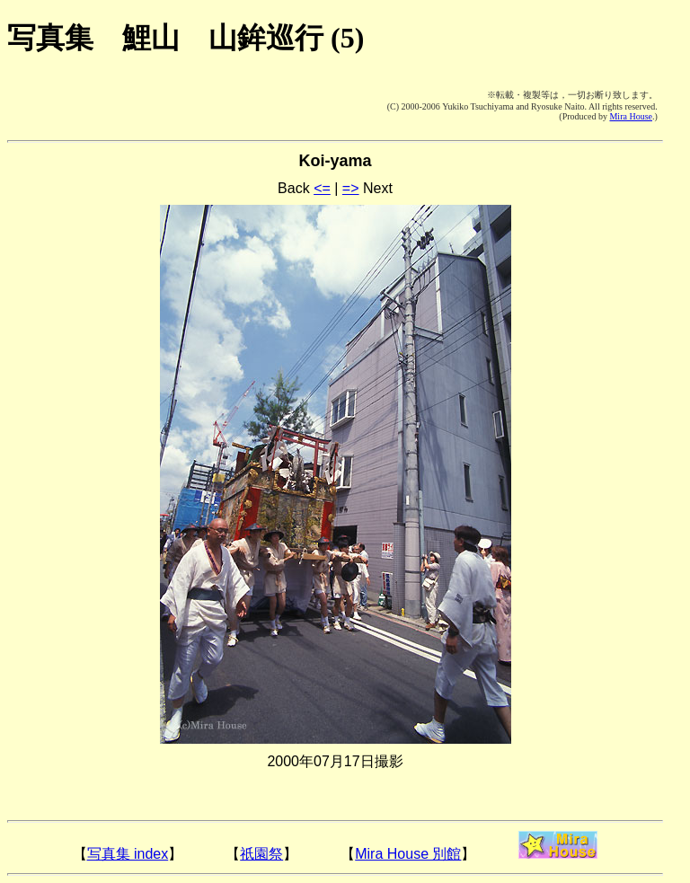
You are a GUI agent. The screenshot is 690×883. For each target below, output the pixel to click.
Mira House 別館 (408, 853)
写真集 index (128, 853)
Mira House (630, 116)
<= (322, 188)
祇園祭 (261, 853)
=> (350, 188)
